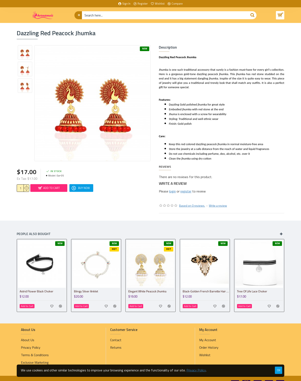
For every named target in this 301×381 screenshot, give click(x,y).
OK (278, 370)
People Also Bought (34, 225)
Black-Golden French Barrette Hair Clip (206, 283)
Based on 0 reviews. (192, 197)
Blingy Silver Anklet (86, 283)
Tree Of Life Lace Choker (252, 283)
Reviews (165, 163)
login (172, 187)
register (185, 187)
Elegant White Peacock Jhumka (147, 283)
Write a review (218, 197)
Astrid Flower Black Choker (36, 283)
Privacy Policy (196, 370)
